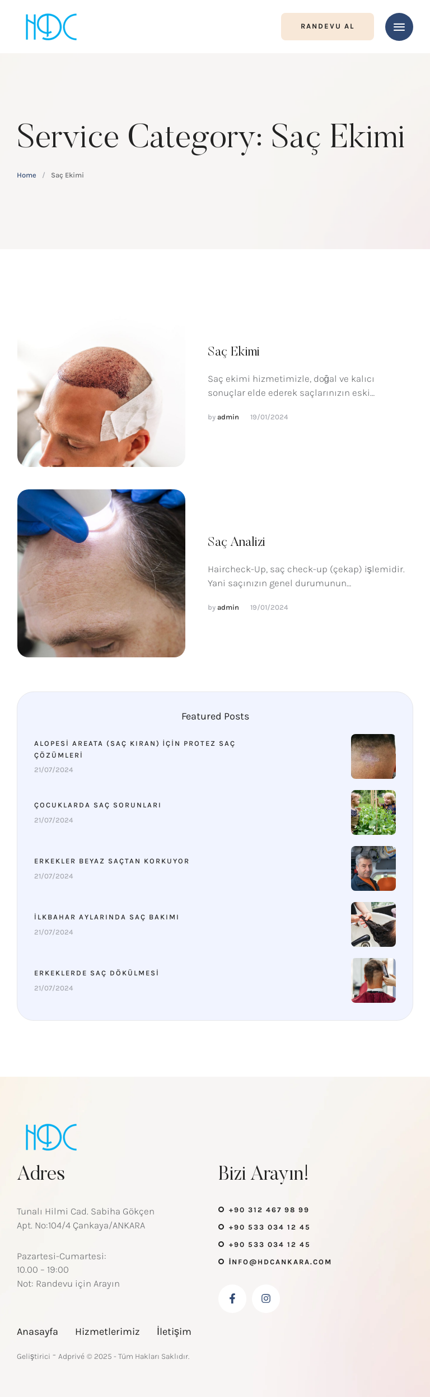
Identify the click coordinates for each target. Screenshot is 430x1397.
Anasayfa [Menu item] (37, 1331)
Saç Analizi (236, 542)
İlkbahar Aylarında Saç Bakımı (107, 917)
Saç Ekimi (234, 352)
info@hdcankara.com (281, 1262)
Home (26, 175)
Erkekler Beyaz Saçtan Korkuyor (112, 861)
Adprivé (71, 1356)
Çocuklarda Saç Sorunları (98, 805)
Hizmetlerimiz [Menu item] (107, 1331)
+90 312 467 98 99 (269, 1210)
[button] (327, 26)
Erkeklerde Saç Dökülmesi (97, 973)
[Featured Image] (101, 383)
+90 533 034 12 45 (270, 1227)
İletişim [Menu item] (174, 1331)
